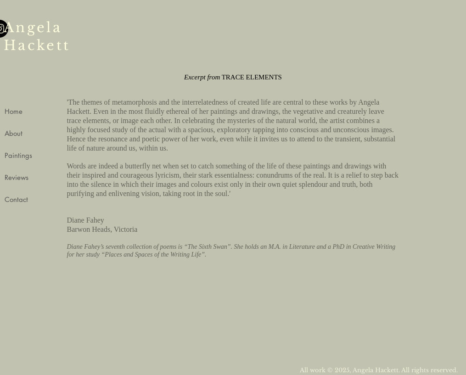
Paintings (18, 155)
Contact (16, 199)
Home (13, 111)
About (13, 133)
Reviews (16, 177)
